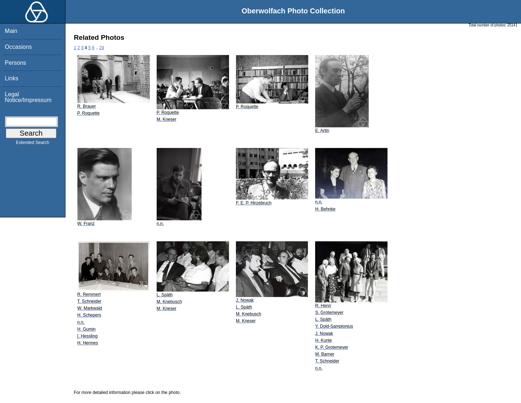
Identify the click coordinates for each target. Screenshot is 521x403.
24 (101, 47)
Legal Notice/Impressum (28, 97)
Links (11, 78)
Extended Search (32, 144)
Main (11, 31)
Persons (15, 63)
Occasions (18, 47)
